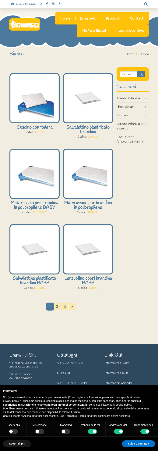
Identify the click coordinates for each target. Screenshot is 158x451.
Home (65, 18)
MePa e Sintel (94, 30)
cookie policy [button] (123, 404)
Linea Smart (126, 107)
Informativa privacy (117, 362)
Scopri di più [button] (17, 443)
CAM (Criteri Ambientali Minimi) (130, 139)
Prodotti (113, 18)
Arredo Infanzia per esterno (131, 126)
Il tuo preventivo (129, 30)
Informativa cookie (116, 372)
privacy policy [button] (11, 400)
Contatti (137, 18)
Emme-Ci (88, 18)
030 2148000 (22, 4)
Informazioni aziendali (118, 382)
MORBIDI (63, 372)
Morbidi (122, 115)
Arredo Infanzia (128, 98)
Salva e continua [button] (138, 443)
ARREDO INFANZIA (70, 362)
